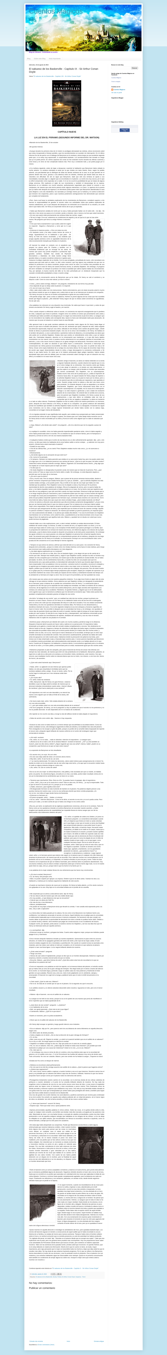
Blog (28, 59)
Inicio (68, 1341)
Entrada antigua (99, 1341)
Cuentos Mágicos (56, 11)
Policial (59, 1277)
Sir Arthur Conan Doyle (68, 1277)
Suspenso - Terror (81, 1277)
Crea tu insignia (115, 81)
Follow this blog (125, 130)
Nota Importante (55, 59)
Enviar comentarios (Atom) (46, 1345)
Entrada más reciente (36, 1341)
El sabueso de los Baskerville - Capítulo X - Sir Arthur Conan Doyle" (76, 1268)
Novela (55, 1277)
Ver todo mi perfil (116, 92)
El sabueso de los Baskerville (44, 1277)
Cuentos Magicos (119, 89)
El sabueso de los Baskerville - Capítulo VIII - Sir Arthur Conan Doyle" (57, 76)
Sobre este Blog (39, 59)
